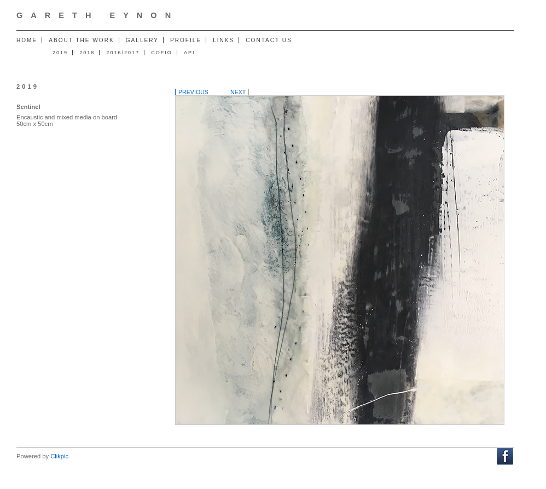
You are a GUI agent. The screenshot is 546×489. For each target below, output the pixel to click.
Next (238, 92)
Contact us (269, 40)
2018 (87, 52)
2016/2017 (123, 52)
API (189, 52)
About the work (81, 40)
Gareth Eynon (97, 15)
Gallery (142, 40)
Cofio (161, 52)
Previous (193, 92)
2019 (60, 52)
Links (223, 40)
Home (26, 40)
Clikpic (59, 456)
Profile (185, 40)
